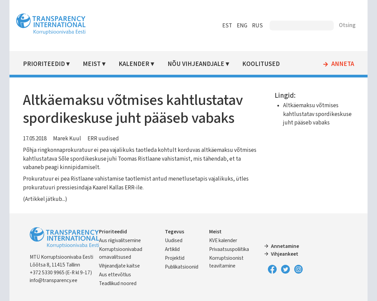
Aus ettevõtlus (115, 274)
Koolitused (261, 64)
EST (227, 25)
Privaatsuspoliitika (229, 249)
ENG (242, 25)
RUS (257, 25)
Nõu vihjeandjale (196, 64)
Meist (92, 64)
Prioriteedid (44, 64)
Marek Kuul (67, 138)
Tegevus (174, 231)
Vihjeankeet (284, 254)
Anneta (342, 64)
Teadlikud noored (117, 283)
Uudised (173, 240)
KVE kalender (223, 240)
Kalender (134, 64)
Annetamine (285, 246)
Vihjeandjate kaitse (119, 265)
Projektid (174, 258)
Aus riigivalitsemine (120, 240)
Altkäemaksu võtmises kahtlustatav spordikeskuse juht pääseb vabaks (317, 114)
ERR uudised (103, 138)
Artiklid (172, 249)
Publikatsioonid (181, 266)
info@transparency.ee (53, 280)
